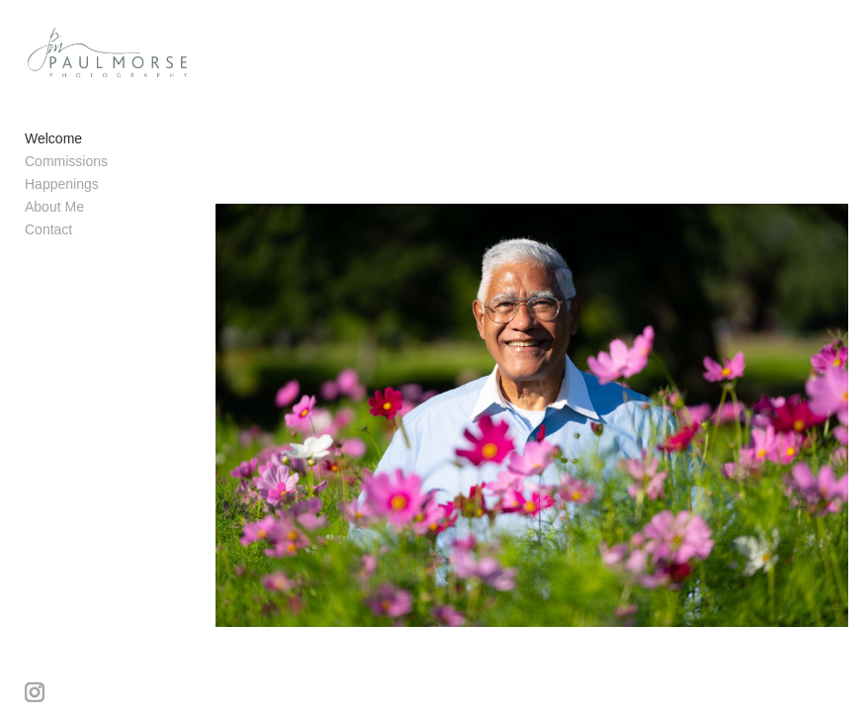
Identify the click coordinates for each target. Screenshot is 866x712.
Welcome (53, 138)
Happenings (62, 184)
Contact (48, 229)
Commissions (66, 161)
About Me (54, 207)
